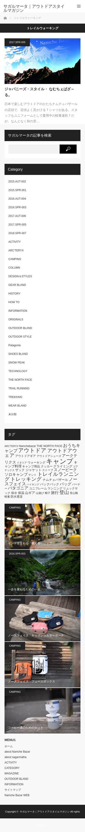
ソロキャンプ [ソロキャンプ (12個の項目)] (16, 474)
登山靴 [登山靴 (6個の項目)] (74, 493)
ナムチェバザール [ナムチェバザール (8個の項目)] (55, 479)
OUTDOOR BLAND (20, 328)
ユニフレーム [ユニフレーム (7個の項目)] (38, 488)
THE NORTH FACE (20, 379)
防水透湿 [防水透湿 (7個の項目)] (16, 496)
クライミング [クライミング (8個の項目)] (62, 466)
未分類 (12, 414)
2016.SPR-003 (17, 207)
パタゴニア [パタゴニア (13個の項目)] (18, 488)
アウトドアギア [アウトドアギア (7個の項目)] (25, 456)
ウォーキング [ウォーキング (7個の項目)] (36, 462)
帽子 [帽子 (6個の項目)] (47, 493)
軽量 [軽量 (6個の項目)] (7, 496)
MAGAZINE (12, 773)
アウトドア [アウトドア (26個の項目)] (32, 450)
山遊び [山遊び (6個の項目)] (40, 493)
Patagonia (14, 345)
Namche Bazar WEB (17, 795)
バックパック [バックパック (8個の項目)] (49, 484)
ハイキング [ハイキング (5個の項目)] (33, 484)
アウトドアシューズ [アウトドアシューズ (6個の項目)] (49, 456)
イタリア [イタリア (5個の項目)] (22, 462)
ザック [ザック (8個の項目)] (20, 470)
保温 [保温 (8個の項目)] (21, 493)
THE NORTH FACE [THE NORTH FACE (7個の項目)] (49, 446)
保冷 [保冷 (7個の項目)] (14, 493)
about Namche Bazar (17, 751)
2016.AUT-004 (17, 198)
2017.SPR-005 (17, 42)
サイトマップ (13, 789)
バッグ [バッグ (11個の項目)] (65, 484)
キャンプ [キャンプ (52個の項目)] (59, 461)
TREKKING (15, 397)
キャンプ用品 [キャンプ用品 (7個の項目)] (31, 466)
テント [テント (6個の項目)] (32, 474)
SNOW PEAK (16, 362)
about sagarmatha (16, 757)
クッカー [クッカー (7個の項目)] (47, 466)
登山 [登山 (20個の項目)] (64, 492)
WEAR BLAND (17, 405)
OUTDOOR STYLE (20, 336)
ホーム (9, 746)
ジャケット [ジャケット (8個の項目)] (33, 470)
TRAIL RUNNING (18, 388)
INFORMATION (17, 310)
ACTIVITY (14, 241)
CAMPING (14, 259)
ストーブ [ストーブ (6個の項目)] (47, 470)
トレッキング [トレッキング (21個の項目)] (26, 479)
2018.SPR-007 (17, 233)
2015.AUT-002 (17, 181)
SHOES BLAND (18, 354)
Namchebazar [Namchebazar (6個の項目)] (27, 446)
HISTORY (14, 293)
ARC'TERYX (16, 250)
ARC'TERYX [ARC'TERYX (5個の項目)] (11, 446)
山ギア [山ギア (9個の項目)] (30, 493)
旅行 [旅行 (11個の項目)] (55, 493)
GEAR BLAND (17, 285)
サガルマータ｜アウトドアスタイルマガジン (45, 811)
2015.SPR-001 (17, 190)
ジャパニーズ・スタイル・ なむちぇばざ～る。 (39, 92)
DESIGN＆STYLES (20, 276)
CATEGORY (12, 768)
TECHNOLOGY (17, 371)
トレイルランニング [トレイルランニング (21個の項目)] (42, 476)
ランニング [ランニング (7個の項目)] (55, 488)
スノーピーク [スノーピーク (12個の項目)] (65, 469)
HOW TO (13, 302)
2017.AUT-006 (17, 216)
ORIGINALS (15, 319)
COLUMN (14, 267)
